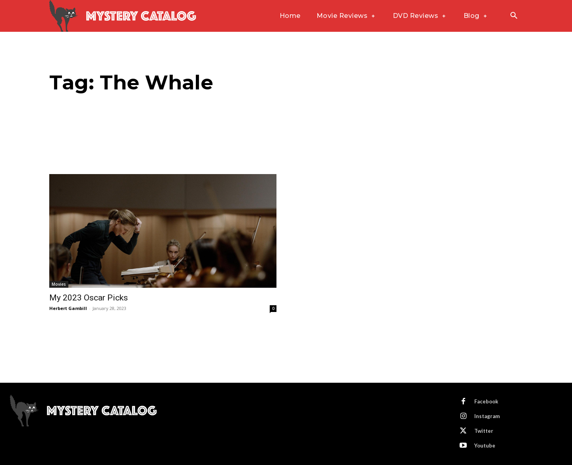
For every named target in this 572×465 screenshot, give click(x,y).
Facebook (486, 401)
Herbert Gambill (68, 308)
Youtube (484, 445)
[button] (513, 16)
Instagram (487, 416)
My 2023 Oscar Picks (88, 297)
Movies (59, 284)
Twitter (483, 431)
